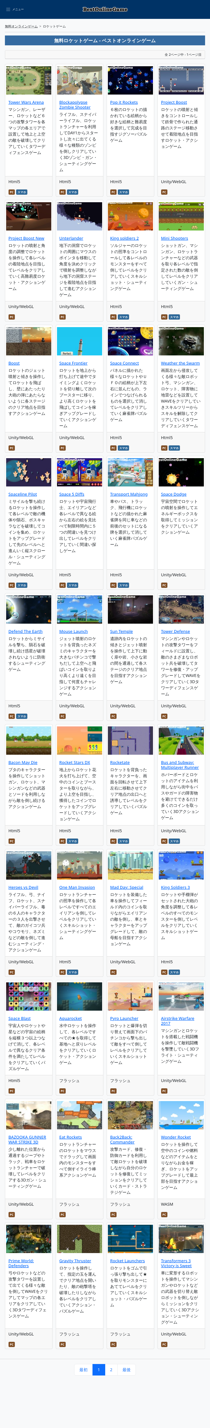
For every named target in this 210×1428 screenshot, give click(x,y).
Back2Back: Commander (122, 1139)
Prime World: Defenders (21, 1263)
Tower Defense (175, 631)
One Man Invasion (77, 887)
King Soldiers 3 (175, 887)
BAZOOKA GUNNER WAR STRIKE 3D (27, 1139)
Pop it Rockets (124, 102)
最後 (126, 1369)
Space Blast (19, 1018)
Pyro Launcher (124, 1018)
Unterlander (71, 238)
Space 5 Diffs (71, 494)
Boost (14, 363)
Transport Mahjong (129, 494)
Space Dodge (173, 494)
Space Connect (124, 363)
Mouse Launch (73, 631)
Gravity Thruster (75, 1261)
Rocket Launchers (127, 1261)
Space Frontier (73, 363)
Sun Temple (121, 631)
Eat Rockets (70, 1137)
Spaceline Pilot (22, 494)
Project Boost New (26, 238)
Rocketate (120, 762)
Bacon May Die (22, 762)
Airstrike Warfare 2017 (177, 1021)
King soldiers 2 (124, 238)
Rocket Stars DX (74, 762)
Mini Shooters (174, 238)
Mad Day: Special (126, 887)
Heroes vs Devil (23, 887)
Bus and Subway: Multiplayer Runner (180, 765)
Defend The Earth (25, 631)
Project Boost (174, 102)
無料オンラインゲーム (21, 26)
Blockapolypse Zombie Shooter (75, 104)
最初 (83, 1369)
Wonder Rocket (176, 1137)
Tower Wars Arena (26, 102)
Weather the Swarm (180, 363)
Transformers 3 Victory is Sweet (176, 1263)
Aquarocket (70, 1018)
